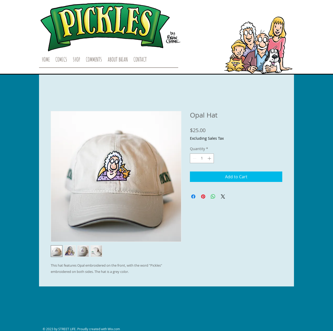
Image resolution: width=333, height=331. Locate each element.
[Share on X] (223, 196)
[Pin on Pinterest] (203, 196)
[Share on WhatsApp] (213, 196)
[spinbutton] (202, 158)
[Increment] (210, 158)
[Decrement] (194, 158)
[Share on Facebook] (193, 196)
